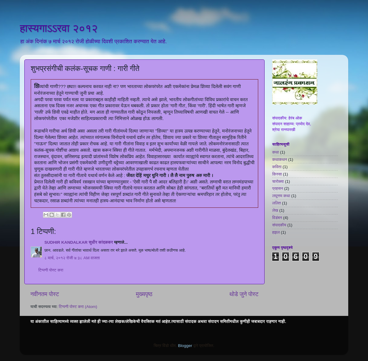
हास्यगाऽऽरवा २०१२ (59, 28)
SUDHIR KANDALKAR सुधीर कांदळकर (78, 242)
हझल (276, 232)
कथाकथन (279, 159)
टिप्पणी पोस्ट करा (50, 270)
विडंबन (277, 217)
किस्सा (277, 174)
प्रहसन (277, 188)
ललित (276, 203)
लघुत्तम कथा (281, 195)
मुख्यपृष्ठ (144, 294)
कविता (276, 167)
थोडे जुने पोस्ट (244, 294)
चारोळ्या (278, 181)
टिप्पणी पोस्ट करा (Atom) (78, 306)
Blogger (185, 345)
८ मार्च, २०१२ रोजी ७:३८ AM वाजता (72, 258)
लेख (275, 210)
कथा (275, 152)
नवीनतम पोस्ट (44, 294)
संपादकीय (279, 225)
